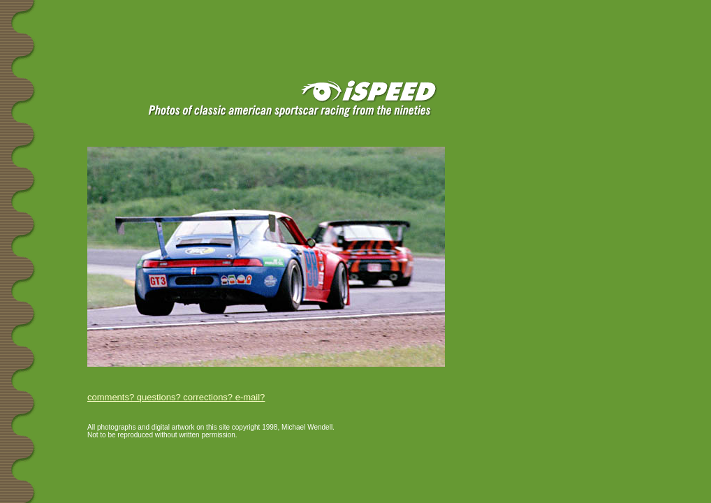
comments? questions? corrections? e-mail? (176, 397)
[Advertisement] (166, 22)
